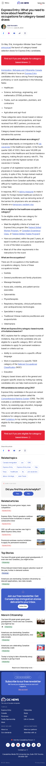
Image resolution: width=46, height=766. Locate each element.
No (28, 494)
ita (23, 472)
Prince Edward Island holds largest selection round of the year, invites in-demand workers (21, 569)
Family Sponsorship (8, 719)
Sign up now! (23, 689)
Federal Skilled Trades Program (25, 234)
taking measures (26, 191)
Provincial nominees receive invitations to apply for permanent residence (16, 541)
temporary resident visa (23, 204)
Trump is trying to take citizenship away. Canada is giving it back (17, 657)
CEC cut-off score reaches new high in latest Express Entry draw (16, 530)
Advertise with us (30, 732)
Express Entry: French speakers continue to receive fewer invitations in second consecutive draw (17, 518)
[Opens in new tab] (8, 745)
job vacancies (32, 472)
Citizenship (5, 562)
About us (4, 729)
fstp (36, 467)
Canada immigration (10, 463)
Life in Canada (29, 719)
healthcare (14, 472)
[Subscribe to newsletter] (23, 599)
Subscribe (41, 3)
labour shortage (8, 476)
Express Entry (31, 73)
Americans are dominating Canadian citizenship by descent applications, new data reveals (21, 580)
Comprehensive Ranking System (15, 398)
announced (6, 47)
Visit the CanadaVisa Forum (23, 740)
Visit (25, 716)
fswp (4, 472)
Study (26, 713)
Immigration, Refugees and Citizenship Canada (21, 70)
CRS (29, 463)
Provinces (5, 573)
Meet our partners (30, 729)
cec (22, 463)
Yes (17, 494)
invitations (10, 419)
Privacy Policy (40, 763)
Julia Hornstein (12, 25)
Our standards (6, 732)
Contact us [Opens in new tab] (23, 750)
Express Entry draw (24, 467)
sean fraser (22, 476)
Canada (4, 713)
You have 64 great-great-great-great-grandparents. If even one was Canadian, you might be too (21, 558)
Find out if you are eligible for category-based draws (23, 60)
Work (3, 722)
